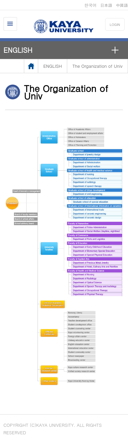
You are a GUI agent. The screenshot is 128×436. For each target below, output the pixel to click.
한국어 (90, 5)
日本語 (106, 5)
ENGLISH (17, 50)
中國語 (122, 5)
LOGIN (115, 24)
